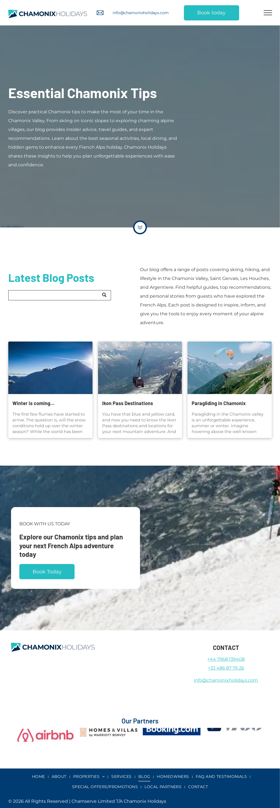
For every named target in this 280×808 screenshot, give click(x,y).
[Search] (59, 295)
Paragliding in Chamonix (219, 403)
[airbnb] (45, 729)
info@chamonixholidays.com (141, 12)
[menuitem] (39, 776)
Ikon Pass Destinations (127, 403)
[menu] (268, 13)
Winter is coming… (33, 403)
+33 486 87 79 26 (226, 668)
